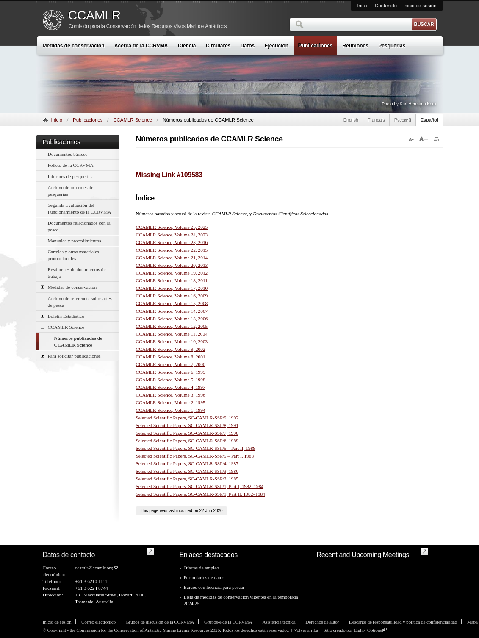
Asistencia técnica (278, 621)
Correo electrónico (98, 621)
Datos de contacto (69, 554)
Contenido (386, 5)
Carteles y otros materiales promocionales (73, 255)
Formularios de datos (204, 577)
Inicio (362, 5)
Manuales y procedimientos (74, 240)
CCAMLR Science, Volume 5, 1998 (170, 379)
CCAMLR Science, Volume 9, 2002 (170, 349)
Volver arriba (306, 629)
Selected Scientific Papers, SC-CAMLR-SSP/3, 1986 (187, 471)
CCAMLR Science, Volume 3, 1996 (170, 394)
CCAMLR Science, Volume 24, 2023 (172, 234)
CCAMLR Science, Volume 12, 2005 (172, 326)
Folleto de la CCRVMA (71, 165)
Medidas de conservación (74, 46)
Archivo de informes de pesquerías (71, 191)
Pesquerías (391, 46)
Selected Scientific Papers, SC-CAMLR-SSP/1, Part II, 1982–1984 (200, 494)
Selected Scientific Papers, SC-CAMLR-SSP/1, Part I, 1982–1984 (200, 486)
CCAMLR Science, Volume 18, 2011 (172, 280)
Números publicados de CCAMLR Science (78, 341)
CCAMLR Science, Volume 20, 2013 (172, 265)
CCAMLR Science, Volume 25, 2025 (172, 227)
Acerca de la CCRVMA (141, 46)
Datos (248, 46)
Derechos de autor (322, 621)
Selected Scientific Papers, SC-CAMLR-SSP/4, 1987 (187, 463)
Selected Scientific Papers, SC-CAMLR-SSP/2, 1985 (187, 478)
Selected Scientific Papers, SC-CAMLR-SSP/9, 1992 (187, 417)
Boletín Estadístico (62, 316)
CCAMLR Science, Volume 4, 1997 (170, 387)
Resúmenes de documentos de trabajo (77, 273)
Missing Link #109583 (169, 174)
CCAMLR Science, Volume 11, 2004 (172, 333)
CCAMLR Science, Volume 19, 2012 (172, 272)
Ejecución (277, 46)
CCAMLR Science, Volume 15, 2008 (172, 303)
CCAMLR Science (132, 119)
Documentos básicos (68, 154)
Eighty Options (368, 629)
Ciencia (187, 46)
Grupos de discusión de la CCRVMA (160, 621)
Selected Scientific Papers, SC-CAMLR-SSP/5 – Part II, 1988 (196, 448)
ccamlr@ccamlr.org (94, 567)
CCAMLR (94, 15)
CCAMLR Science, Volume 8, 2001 (170, 356)
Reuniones (355, 46)
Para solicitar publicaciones (71, 355)
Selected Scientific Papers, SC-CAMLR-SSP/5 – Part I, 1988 (195, 455)
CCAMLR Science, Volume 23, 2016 (172, 242)
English (350, 119)
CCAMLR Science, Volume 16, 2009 (172, 295)
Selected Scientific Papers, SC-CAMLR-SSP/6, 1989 (187, 440)
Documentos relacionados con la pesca (79, 226)
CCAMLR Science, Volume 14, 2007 (172, 310)
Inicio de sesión (420, 5)
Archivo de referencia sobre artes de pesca (80, 302)
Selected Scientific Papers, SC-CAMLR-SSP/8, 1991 (187, 425)
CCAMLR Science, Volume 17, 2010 (172, 288)
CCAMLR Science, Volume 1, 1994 (170, 410)
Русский (402, 119)
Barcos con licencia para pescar (214, 587)
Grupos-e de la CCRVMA (228, 621)
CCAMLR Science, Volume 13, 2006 (172, 318)
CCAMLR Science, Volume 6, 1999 (170, 371)
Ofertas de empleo (201, 567)
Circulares (218, 46)
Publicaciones (316, 46)
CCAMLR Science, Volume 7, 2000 (170, 364)
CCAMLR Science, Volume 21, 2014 (172, 257)
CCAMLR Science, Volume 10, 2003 (172, 341)
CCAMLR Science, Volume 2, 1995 (170, 402)
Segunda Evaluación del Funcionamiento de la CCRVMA (79, 208)
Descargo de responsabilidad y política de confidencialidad (403, 621)
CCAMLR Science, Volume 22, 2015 (172, 249)
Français (376, 119)
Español (429, 119)
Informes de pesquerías (70, 176)
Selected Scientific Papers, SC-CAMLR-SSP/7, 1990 (187, 433)
